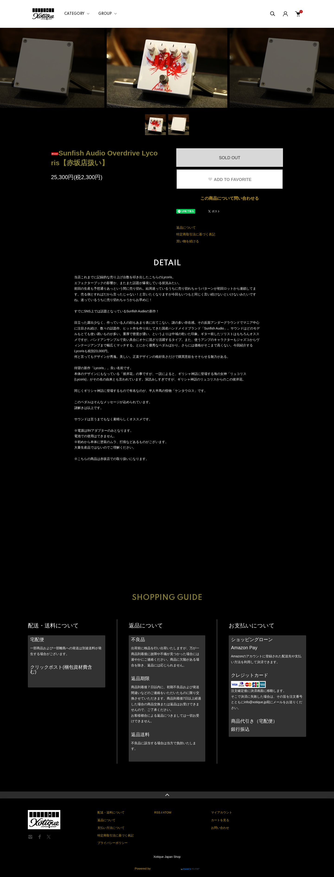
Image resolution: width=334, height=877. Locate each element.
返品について (186, 227)
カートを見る (220, 820)
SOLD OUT (229, 157)
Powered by (167, 866)
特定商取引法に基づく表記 (195, 234)
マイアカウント (221, 812)
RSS (157, 812)
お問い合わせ (220, 828)
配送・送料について (111, 812)
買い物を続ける (187, 241)
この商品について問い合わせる (229, 198)
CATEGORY (74, 14)
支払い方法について (111, 828)
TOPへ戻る (167, 795)
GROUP (105, 14)
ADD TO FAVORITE (229, 179)
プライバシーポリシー (112, 843)
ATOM (167, 812)
